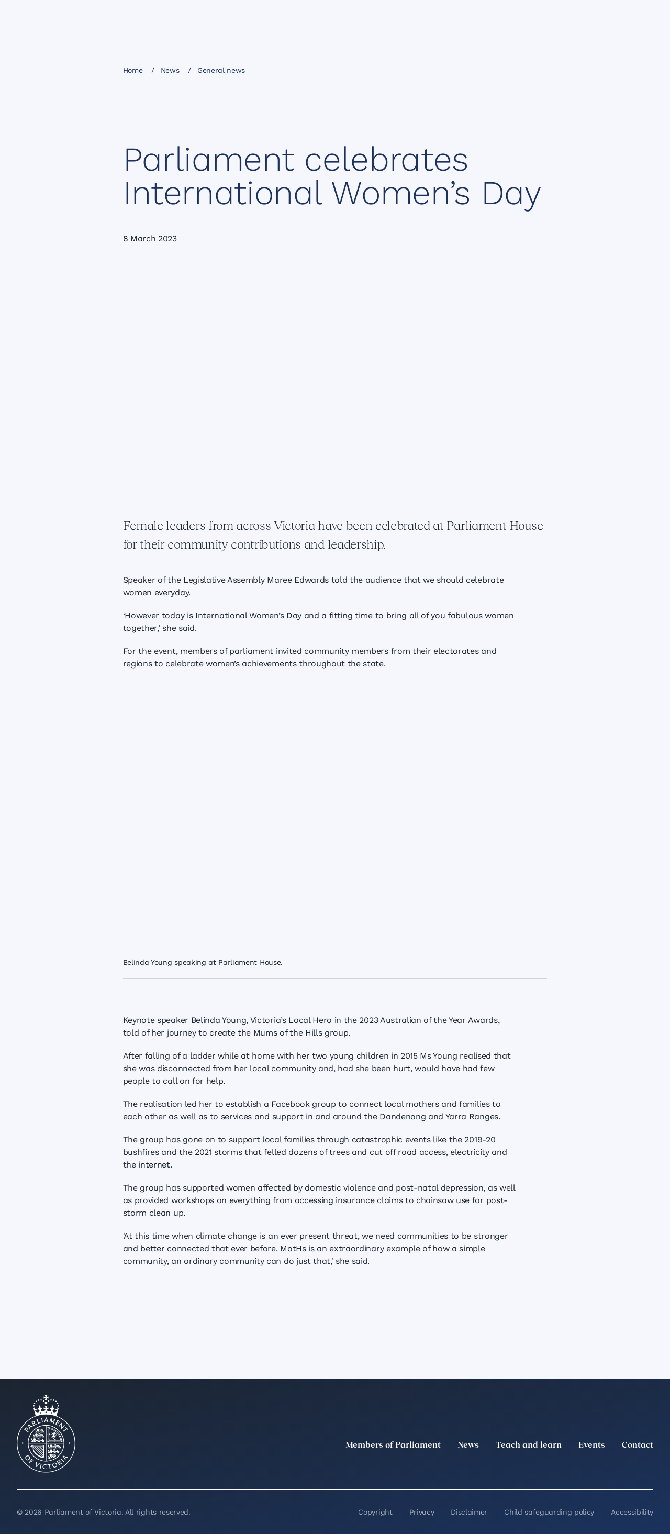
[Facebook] (600, 1468)
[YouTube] (623, 1468)
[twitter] (531, 1468)
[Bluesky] (646, 1468)
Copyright (375, 1512)
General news (221, 70)
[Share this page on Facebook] (445, 69)
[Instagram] (577, 1468)
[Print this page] (534, 69)
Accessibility (632, 1512)
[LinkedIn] (554, 1468)
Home (133, 70)
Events (591, 1445)
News (170, 70)
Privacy (421, 1512)
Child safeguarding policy (549, 1512)
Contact (637, 1445)
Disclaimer (469, 1512)
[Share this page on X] (480, 69)
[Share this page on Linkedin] (463, 69)
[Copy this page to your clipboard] (516, 69)
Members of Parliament (393, 1445)
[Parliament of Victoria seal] (46, 1434)
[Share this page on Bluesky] (498, 69)
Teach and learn (529, 1445)
